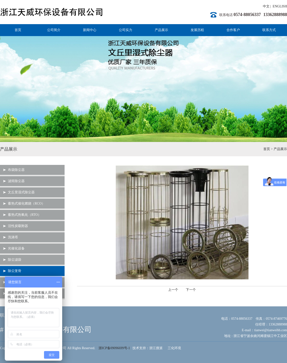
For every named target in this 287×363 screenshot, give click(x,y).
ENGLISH (280, 6)
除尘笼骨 (14, 271)
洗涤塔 (13, 237)
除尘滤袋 (14, 259)
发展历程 (197, 30)
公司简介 (54, 30)
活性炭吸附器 (18, 226)
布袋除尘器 (16, 170)
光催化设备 (16, 248)
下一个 (191, 290)
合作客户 (233, 30)
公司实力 (125, 30)
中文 (266, 6)
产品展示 (161, 30)
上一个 (173, 290)
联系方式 (269, 30)
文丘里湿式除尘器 (21, 192)
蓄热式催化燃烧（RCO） (26, 203)
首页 (18, 30)
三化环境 (174, 348)
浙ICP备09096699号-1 (114, 348)
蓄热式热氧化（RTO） (24, 215)
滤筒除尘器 (16, 181)
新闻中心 (89, 30)
